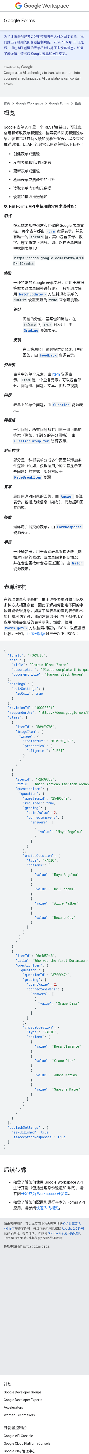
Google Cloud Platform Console (27, 1443)
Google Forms (19, 21)
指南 (78, 103)
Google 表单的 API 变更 (48, 54)
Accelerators (13, 1407)
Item (56, 374)
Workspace (46, 6)
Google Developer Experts (23, 1400)
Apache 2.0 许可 (73, 1228)
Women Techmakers (19, 1415)
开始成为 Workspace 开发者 (44, 1193)
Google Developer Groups (23, 1392)
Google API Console (18, 1436)
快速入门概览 (47, 1208)
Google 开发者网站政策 (64, 1233)
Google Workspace (29, 103)
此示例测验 (36, 633)
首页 (7, 103)
